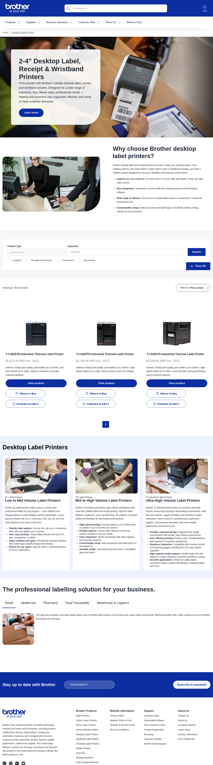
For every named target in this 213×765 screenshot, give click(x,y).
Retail (9, 592)
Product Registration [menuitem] (154, 730)
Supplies (33, 22)
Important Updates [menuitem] (153, 739)
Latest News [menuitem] (184, 730)
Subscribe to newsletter (192, 685)
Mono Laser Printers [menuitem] (86, 725)
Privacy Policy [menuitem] (117, 716)
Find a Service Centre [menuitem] (154, 725)
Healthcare (28, 592)
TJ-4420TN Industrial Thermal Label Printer (105, 353)
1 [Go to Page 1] (105, 413)
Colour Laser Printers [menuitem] (86, 720)
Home (5, 32)
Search (196, 251)
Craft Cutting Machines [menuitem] (87, 762)
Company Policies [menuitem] (187, 725)
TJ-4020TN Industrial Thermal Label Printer (35, 353)
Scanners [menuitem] (80, 753)
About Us (113, 22)
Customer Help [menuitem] (151, 716)
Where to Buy (134, 22)
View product (36, 382)
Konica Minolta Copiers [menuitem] (87, 730)
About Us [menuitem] (183, 711)
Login (204, 8)
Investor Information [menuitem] (188, 734)
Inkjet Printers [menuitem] (82, 716)
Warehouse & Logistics (113, 592)
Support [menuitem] (149, 711)
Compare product (52, 393)
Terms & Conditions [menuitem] (119, 730)
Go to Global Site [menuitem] (186, 739)
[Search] (116, 8)
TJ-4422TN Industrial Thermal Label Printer (175, 353)
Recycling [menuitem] (149, 734)
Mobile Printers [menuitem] (83, 748)
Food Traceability (77, 592)
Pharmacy (51, 592)
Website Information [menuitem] (122, 711)
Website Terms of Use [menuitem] (120, 720)
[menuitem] (13, 22)
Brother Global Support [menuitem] (155, 744)
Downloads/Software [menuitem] (154, 720)
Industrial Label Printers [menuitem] (87, 744)
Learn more (31, 112)
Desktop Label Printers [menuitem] (87, 734)
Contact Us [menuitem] (183, 716)
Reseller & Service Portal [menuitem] (122, 725)
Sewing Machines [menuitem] (84, 757)
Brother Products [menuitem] (86, 711)
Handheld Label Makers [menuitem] (87, 739)
